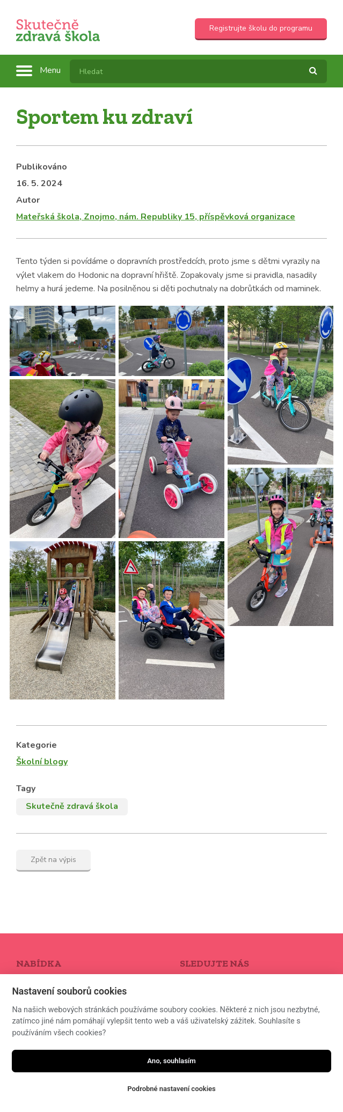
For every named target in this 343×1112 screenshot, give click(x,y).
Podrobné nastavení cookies (171, 1089)
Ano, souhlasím (171, 1061)
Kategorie (36, 745)
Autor (28, 200)
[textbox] (198, 71)
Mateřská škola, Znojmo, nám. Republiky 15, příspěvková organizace (155, 217)
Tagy (25, 788)
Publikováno (41, 167)
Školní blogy (42, 762)
